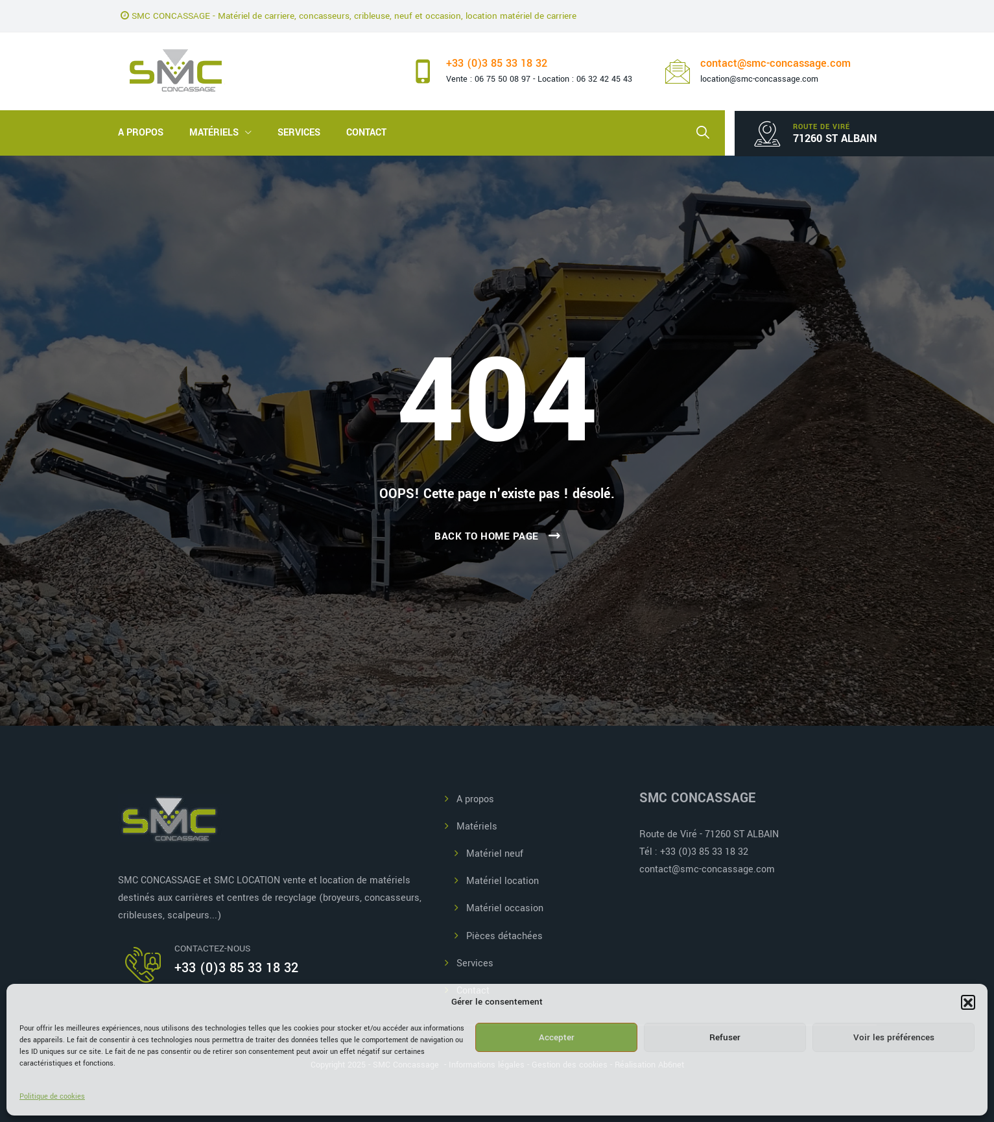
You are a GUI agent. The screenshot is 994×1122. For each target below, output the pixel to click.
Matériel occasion (504, 908)
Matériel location (502, 881)
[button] (968, 1002)
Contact (366, 132)
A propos (140, 132)
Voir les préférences (893, 1037)
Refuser (724, 1037)
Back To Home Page (486, 536)
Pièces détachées (504, 936)
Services (299, 132)
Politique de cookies (52, 1096)
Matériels (214, 132)
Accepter (556, 1037)
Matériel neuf (494, 854)
